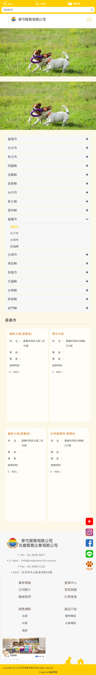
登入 (10, 3)
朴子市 (14, 233)
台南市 (12, 254)
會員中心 (70, 582)
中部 (24, 623)
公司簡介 (25, 589)
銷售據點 (25, 609)
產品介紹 (70, 609)
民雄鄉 (14, 246)
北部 (24, 616)
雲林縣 (12, 210)
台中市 (12, 192)
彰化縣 (12, 201)
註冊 (43, 3)
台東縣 (12, 290)
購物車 (77, 3)
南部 (24, 630)
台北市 (12, 147)
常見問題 (70, 589)
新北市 (12, 156)
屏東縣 (12, 299)
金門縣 (12, 308)
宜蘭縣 (12, 174)
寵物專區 (70, 616)
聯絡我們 (25, 596)
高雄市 (12, 272)
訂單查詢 (70, 596)
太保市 (14, 240)
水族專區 (70, 623)
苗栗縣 (12, 183)
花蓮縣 (12, 281)
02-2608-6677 (36, 555)
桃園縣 (12, 165)
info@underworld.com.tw (38, 560)
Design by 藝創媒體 (48, 672)
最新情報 (25, 582)
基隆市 (12, 139)
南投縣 (12, 263)
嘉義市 (12, 219)
